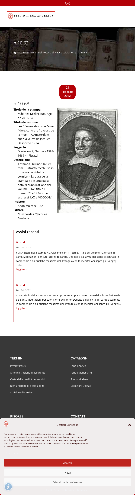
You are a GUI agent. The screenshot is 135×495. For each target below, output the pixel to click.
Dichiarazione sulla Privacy (74, 489)
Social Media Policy (21, 392)
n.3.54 (20, 242)
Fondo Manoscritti (81, 372)
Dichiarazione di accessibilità (27, 385)
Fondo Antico (78, 366)
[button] (129, 425)
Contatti (78, 416)
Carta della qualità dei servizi (27, 379)
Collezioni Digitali (81, 385)
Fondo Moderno (80, 379)
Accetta (67, 463)
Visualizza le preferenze (67, 482)
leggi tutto (22, 269)
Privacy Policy (18, 366)
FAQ (67, 3)
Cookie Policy (52, 489)
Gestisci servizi (12, 453)
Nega (68, 472)
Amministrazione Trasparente (27, 372)
